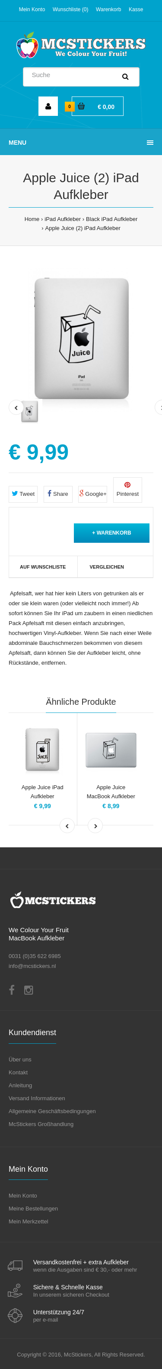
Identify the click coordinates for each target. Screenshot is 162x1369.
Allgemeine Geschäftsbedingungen (52, 1111)
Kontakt (18, 1072)
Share (58, 493)
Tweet (23, 493)
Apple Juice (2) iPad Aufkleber (83, 228)
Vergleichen (107, 566)
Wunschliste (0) (70, 9)
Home (32, 219)
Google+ (93, 493)
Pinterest (128, 489)
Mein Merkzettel (28, 1221)
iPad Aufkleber (62, 219)
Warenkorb (108, 9)
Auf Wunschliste (43, 566)
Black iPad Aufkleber (111, 219)
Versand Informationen (37, 1098)
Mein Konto (32, 9)
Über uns (20, 1059)
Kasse (136, 9)
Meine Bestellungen (33, 1208)
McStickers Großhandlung (41, 1124)
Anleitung (20, 1085)
